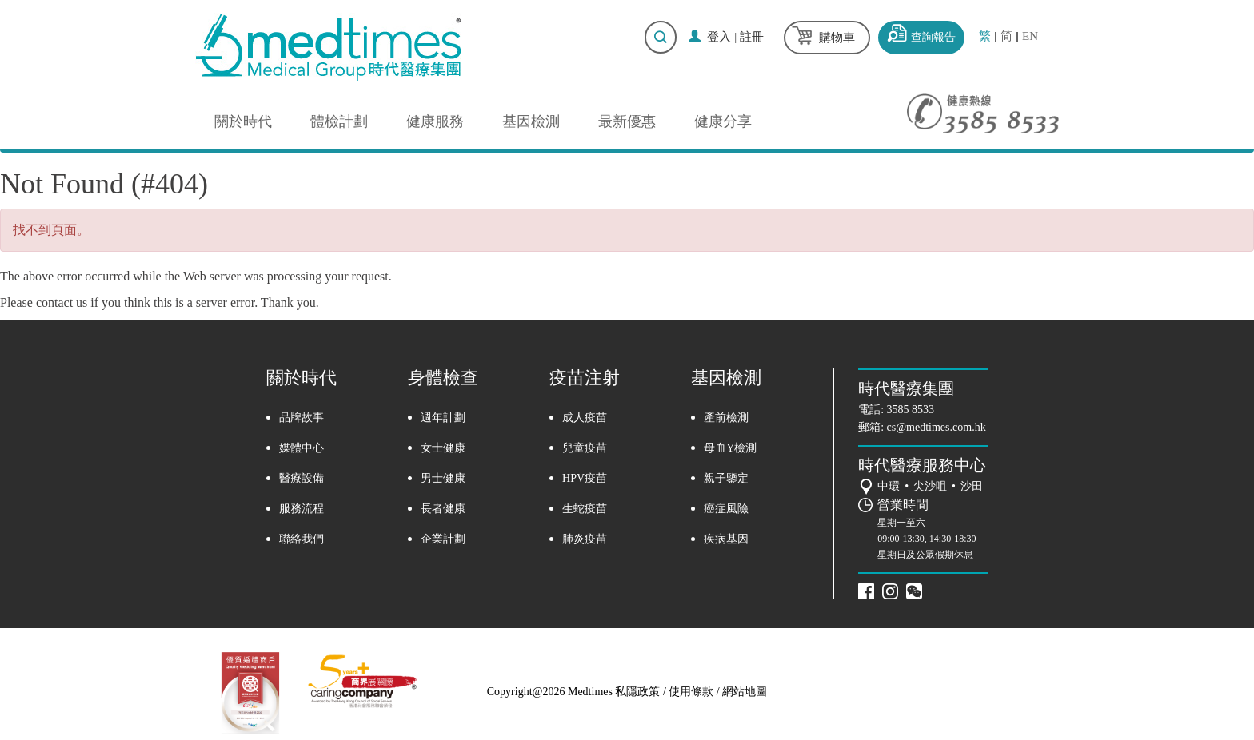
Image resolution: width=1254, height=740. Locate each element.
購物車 (837, 37)
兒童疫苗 (584, 448)
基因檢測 (531, 121)
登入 (719, 36)
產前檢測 (726, 418)
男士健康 (443, 478)
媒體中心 (301, 448)
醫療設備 (301, 478)
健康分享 (723, 121)
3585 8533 (911, 410)
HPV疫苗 (584, 478)
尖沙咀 (930, 486)
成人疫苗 (584, 418)
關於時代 (243, 121)
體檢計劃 (339, 121)
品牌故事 (301, 418)
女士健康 (443, 448)
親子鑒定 (726, 478)
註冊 (752, 36)
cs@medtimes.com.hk (936, 427)
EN (1030, 36)
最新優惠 (627, 121)
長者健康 (443, 509)
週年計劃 (443, 418)
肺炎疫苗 (584, 539)
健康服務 (435, 121)
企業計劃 (443, 539)
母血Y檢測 (730, 448)
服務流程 (301, 509)
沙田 (971, 486)
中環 (888, 486)
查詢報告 (933, 37)
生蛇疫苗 (584, 509)
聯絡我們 (301, 539)
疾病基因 (726, 539)
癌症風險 (726, 509)
